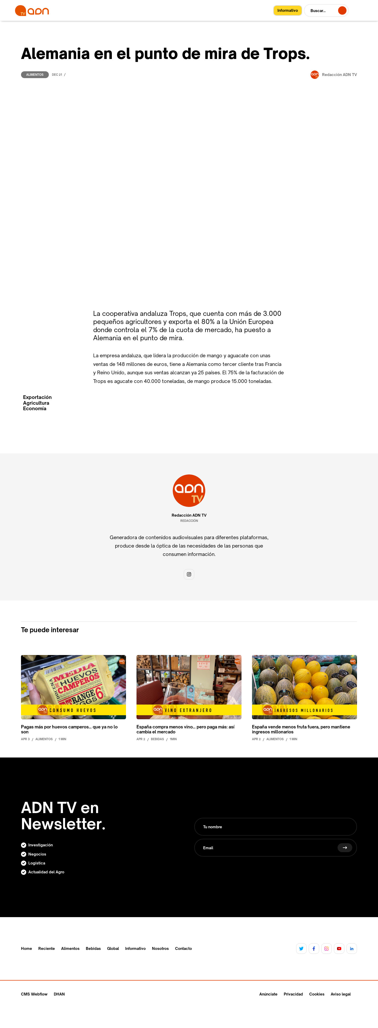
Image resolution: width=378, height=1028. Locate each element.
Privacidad (293, 994)
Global (113, 948)
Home (26, 948)
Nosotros (160, 948)
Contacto (183, 948)
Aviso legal (341, 994)
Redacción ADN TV (189, 515)
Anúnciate (268, 994)
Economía (34, 408)
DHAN (59, 994)
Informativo (135, 948)
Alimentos (35, 75)
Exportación (37, 397)
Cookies (316, 994)
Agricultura (36, 403)
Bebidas (93, 948)
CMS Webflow (34, 994)
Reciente (46, 948)
